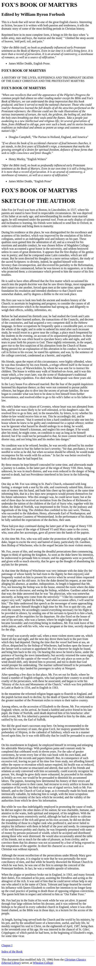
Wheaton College (43, 962)
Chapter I (6, 945)
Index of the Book (12, 951)
